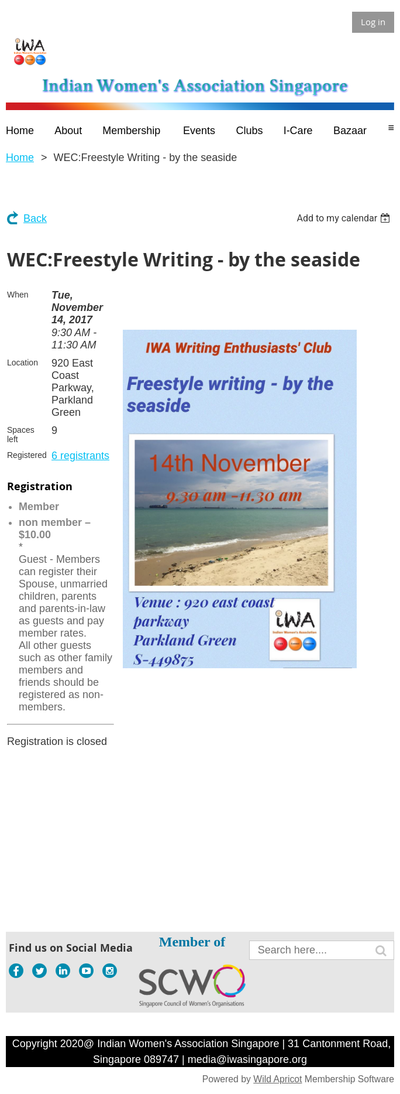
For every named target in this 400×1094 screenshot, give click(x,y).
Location (22, 362)
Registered (27, 455)
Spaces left (21, 434)
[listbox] (344, 218)
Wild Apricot (277, 1079)
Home (20, 157)
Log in (373, 22)
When (18, 294)
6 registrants (80, 455)
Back (35, 218)
